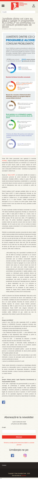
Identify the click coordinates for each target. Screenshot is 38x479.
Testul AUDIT (11, 175)
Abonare (19, 437)
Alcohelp (4, 160)
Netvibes (23, 475)
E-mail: (4, 427)
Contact (4, 465)
